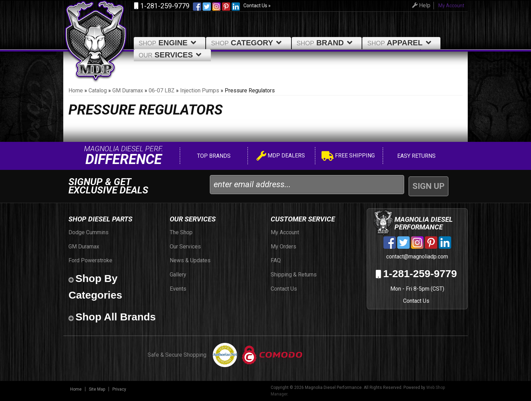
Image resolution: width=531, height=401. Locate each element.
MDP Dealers (281, 156)
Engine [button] (168, 42)
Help (418, 5)
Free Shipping (348, 156)
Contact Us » (257, 5)
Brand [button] (326, 42)
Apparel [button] (400, 42)
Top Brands (213, 156)
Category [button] (247, 42)
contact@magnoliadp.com (416, 256)
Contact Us (416, 301)
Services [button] (171, 55)
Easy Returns (416, 156)
